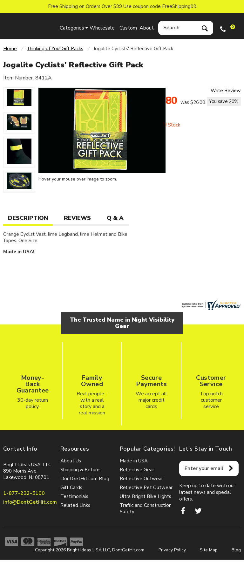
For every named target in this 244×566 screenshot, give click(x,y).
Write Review (226, 90)
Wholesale (101, 28)
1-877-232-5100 (24, 493)
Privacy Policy (172, 550)
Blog (236, 550)
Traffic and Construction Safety (146, 508)
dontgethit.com (28, 26)
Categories (72, 27)
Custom (128, 28)
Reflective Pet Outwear (146, 487)
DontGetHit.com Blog (84, 478)
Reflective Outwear (141, 478)
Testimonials (74, 496)
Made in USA (134, 461)
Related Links (75, 505)
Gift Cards (71, 487)
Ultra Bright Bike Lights (145, 496)
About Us (70, 461)
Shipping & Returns (81, 470)
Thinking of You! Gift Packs (55, 48)
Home (10, 48)
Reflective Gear (137, 470)
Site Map (209, 550)
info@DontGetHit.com (30, 502)
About (146, 28)
